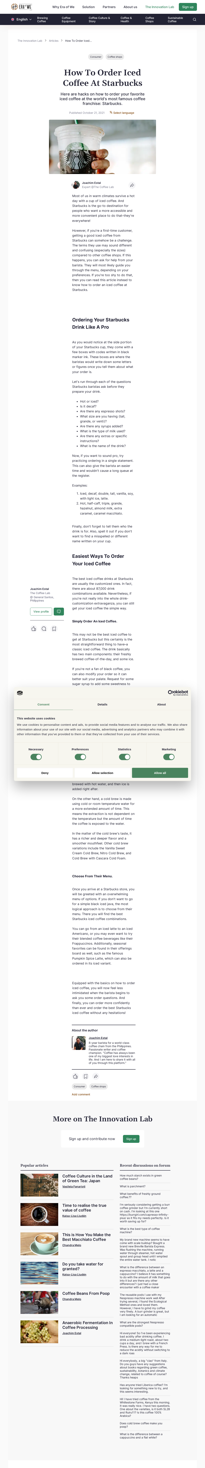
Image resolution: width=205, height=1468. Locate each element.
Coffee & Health (126, 19)
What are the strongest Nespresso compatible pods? (142, 1323)
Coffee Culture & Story (99, 19)
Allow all (160, 772)
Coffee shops (115, 56)
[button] (30, 19)
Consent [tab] (44, 704)
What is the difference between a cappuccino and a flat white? (141, 1435)
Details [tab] (102, 704)
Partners (109, 7)
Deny (45, 772)
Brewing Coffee (42, 19)
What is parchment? (132, 1186)
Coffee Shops (149, 19)
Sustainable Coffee (175, 19)
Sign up (188, 7)
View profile (41, 611)
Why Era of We (63, 7)
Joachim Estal (98, 1037)
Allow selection (102, 772)
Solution (88, 7)
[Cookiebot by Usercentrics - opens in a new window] (171, 693)
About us (130, 7)
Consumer (95, 56)
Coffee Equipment (69, 19)
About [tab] (161, 704)
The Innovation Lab (159, 7)
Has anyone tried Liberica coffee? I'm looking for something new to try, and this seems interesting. (144, 1388)
